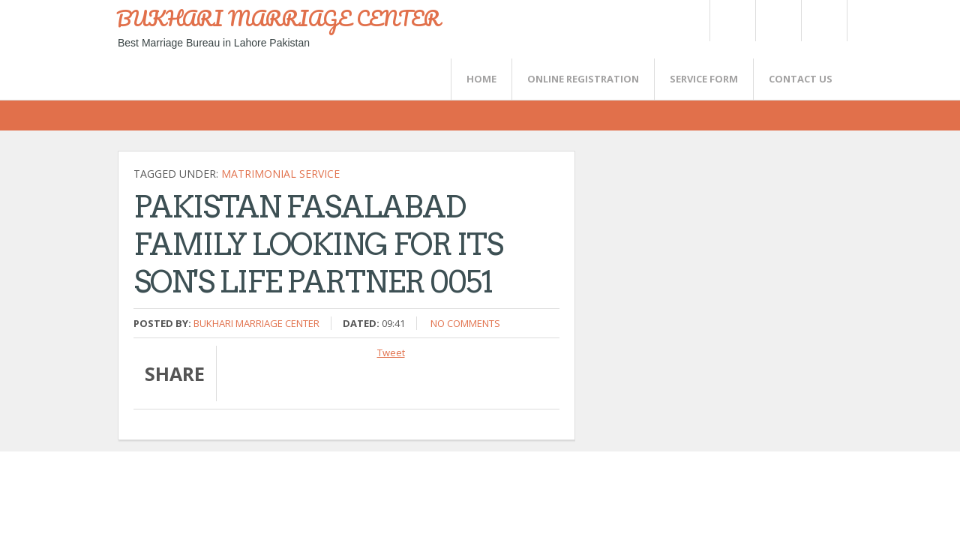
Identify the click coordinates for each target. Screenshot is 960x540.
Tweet (391, 352)
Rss (777, 20)
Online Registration (583, 79)
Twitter (732, 20)
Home (481, 79)
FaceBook (821, 20)
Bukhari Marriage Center (257, 323)
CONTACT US (800, 79)
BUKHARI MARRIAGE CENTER (278, 18)
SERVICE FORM (704, 79)
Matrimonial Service (280, 173)
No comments (465, 323)
